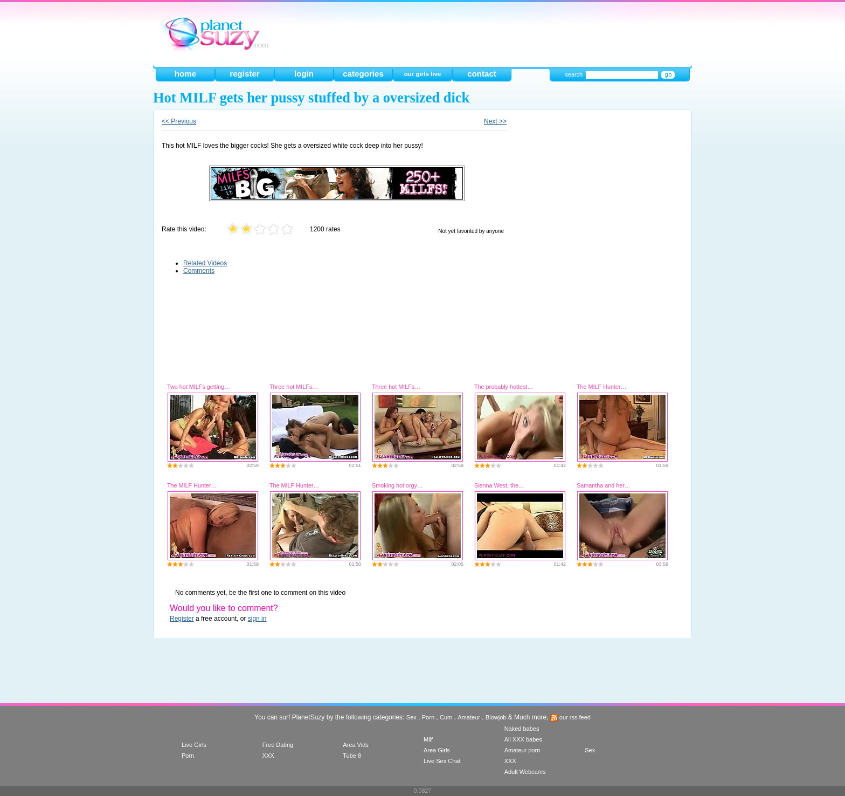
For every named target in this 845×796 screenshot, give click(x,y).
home (185, 73)
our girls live (422, 74)
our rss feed (570, 717)
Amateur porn (522, 750)
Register (182, 618)
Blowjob (496, 717)
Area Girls (437, 750)
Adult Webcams (525, 771)
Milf (428, 739)
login (304, 73)
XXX (268, 755)
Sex (411, 717)
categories (363, 73)
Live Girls (194, 745)
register (244, 73)
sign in (257, 618)
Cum (446, 717)
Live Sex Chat (442, 761)
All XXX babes (523, 739)
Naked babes (521, 728)
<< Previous (179, 121)
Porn (428, 717)
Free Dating (277, 745)
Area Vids (356, 745)
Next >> (495, 121)
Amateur (469, 717)
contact (481, 73)
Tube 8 (352, 755)
